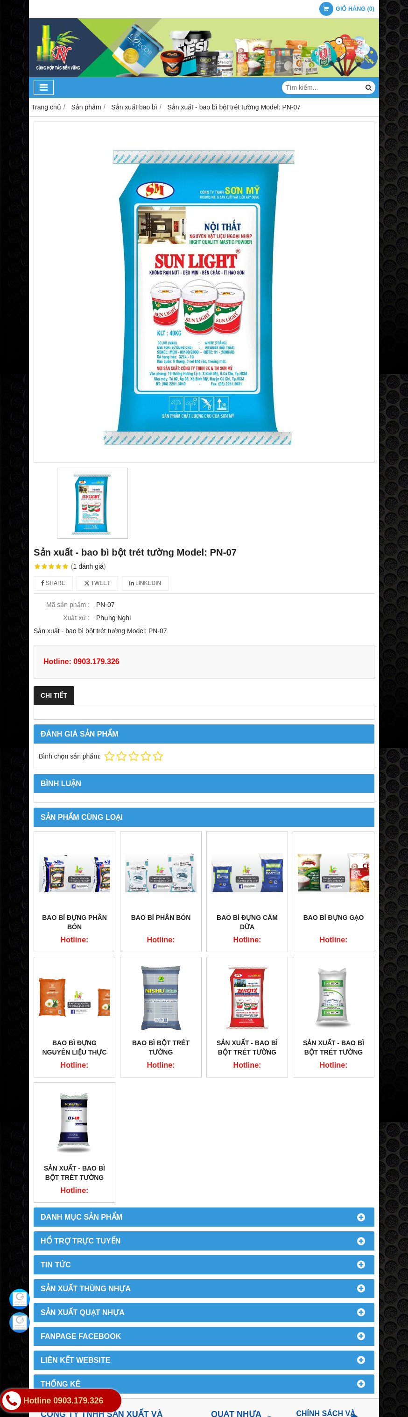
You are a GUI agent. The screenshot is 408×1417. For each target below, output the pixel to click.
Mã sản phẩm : (68, 604)
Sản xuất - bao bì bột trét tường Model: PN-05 (333, 1052)
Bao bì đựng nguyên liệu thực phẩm (74, 1052)
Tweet (97, 583)
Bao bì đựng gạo (333, 917)
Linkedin (145, 583)
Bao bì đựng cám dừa (247, 922)
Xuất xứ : (76, 618)
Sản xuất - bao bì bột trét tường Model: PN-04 (74, 1177)
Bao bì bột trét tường (161, 1047)
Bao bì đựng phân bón (74, 922)
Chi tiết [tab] (54, 695)
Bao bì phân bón (161, 917)
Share (53, 583)
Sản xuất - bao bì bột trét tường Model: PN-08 (247, 1052)
